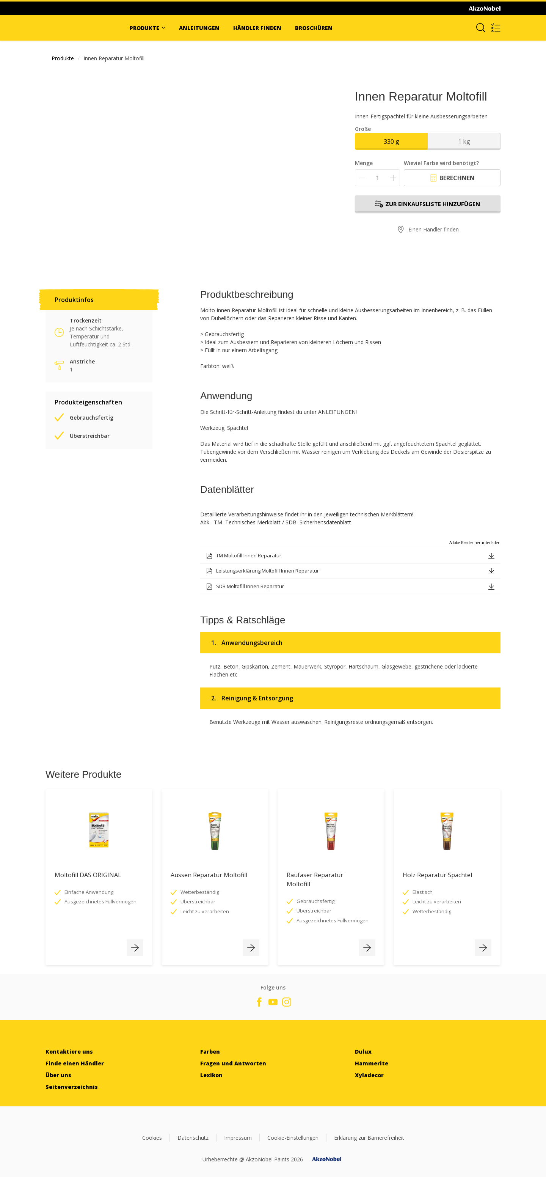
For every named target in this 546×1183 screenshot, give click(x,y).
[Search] (480, 27)
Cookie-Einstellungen (292, 1137)
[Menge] (377, 177)
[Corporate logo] (484, 8)
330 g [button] (391, 141)
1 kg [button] (464, 141)
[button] (491, 555)
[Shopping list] (495, 27)
